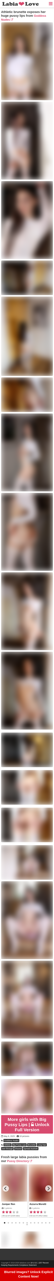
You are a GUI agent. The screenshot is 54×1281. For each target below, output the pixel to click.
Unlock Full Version (27, 1124)
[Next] (48, 1188)
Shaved (18, 1148)
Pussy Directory (19, 1161)
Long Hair (41, 1145)
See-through (7, 1148)
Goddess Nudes (11, 1140)
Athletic (7, 1145)
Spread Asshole (31, 1148)
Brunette (31, 1145)
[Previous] (6, 1188)
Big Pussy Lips (19, 1145)
